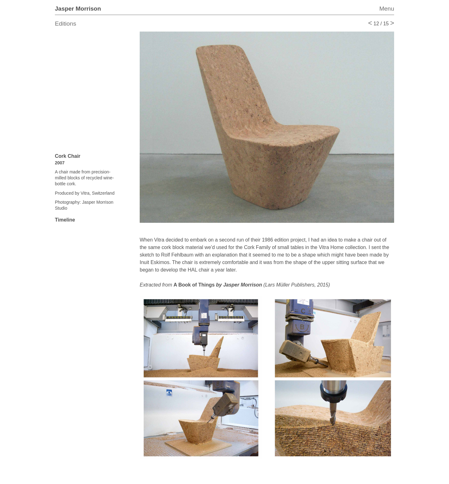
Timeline (65, 219)
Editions (65, 23)
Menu (386, 8)
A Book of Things (217, 284)
